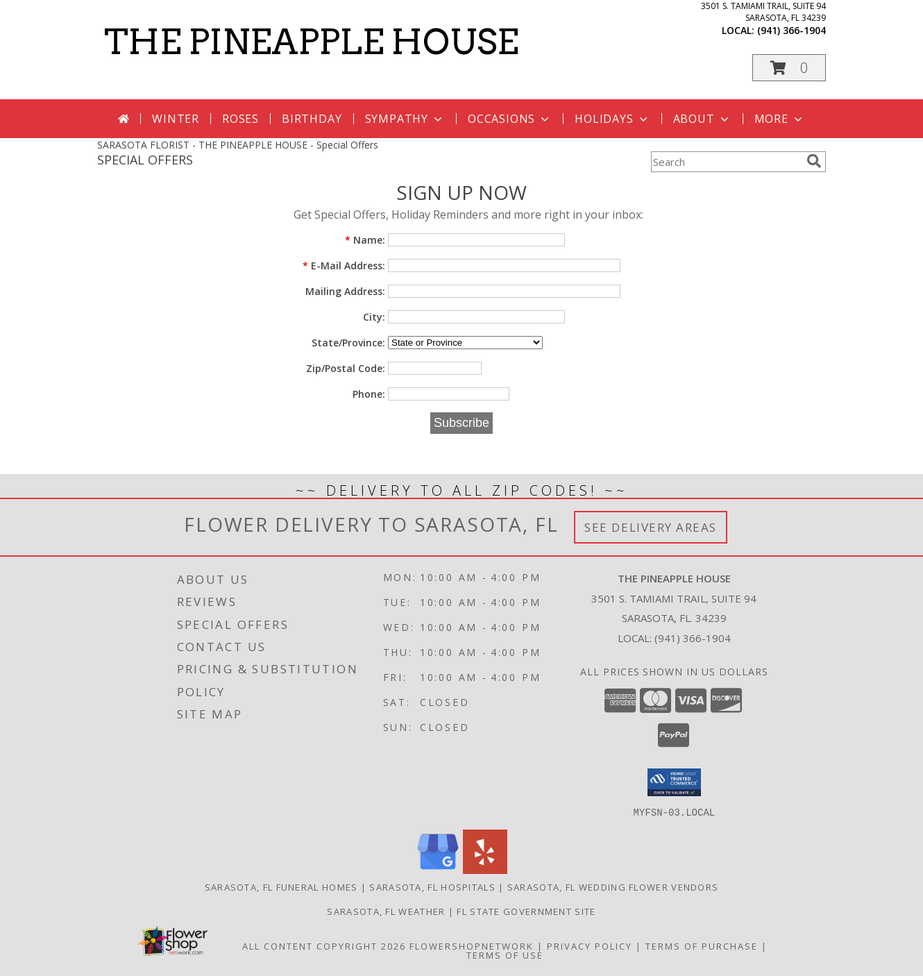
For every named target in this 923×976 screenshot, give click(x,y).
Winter (175, 118)
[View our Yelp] (485, 869)
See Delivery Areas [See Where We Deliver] (650, 527)
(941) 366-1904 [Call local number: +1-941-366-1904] (791, 30)
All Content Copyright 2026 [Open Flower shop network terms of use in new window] (324, 945)
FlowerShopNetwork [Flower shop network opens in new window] (471, 945)
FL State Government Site (526, 911)
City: (374, 316)
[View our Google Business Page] (438, 869)
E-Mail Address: (344, 265)
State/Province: (348, 342)
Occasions (510, 118)
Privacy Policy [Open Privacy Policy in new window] (589, 945)
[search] (814, 161)
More (779, 118)
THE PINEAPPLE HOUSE (311, 41)
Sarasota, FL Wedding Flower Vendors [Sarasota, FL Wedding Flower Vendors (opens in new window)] (613, 886)
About (702, 118)
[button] (789, 67)
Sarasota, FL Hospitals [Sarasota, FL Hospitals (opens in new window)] (432, 886)
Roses (240, 118)
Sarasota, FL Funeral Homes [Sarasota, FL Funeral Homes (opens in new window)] (281, 886)
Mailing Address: (345, 291)
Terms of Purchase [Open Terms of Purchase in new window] (701, 945)
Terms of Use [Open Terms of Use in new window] (504, 954)
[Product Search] (726, 161)
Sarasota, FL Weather (386, 911)
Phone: (369, 394)
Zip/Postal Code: (345, 368)
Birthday (311, 118)
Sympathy (405, 118)
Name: (365, 239)
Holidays (612, 118)
